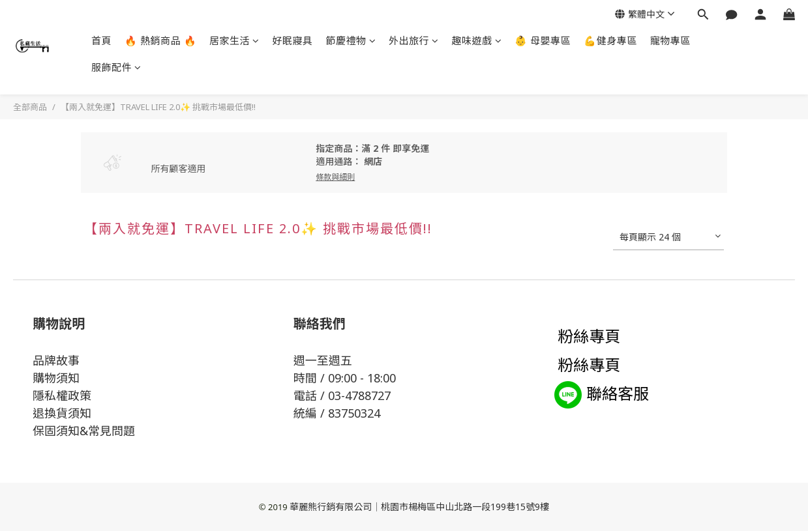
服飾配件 (116, 67)
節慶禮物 (351, 40)
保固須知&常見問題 (84, 430)
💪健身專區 (610, 40)
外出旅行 (414, 40)
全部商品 (30, 107)
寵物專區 (670, 40)
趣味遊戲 (477, 40)
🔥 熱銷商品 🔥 (160, 40)
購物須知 (56, 378)
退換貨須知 (62, 413)
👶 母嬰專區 (543, 40)
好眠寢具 (293, 40)
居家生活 (234, 40)
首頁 (101, 40)
